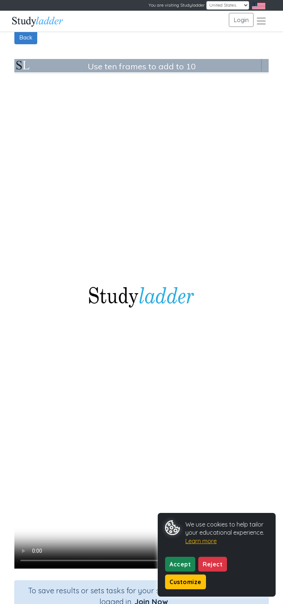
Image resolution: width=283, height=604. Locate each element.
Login (241, 20)
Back (25, 37)
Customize (186, 582)
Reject (213, 564)
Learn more (201, 541)
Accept (180, 564)
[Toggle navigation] (261, 21)
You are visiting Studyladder (177, 5)
